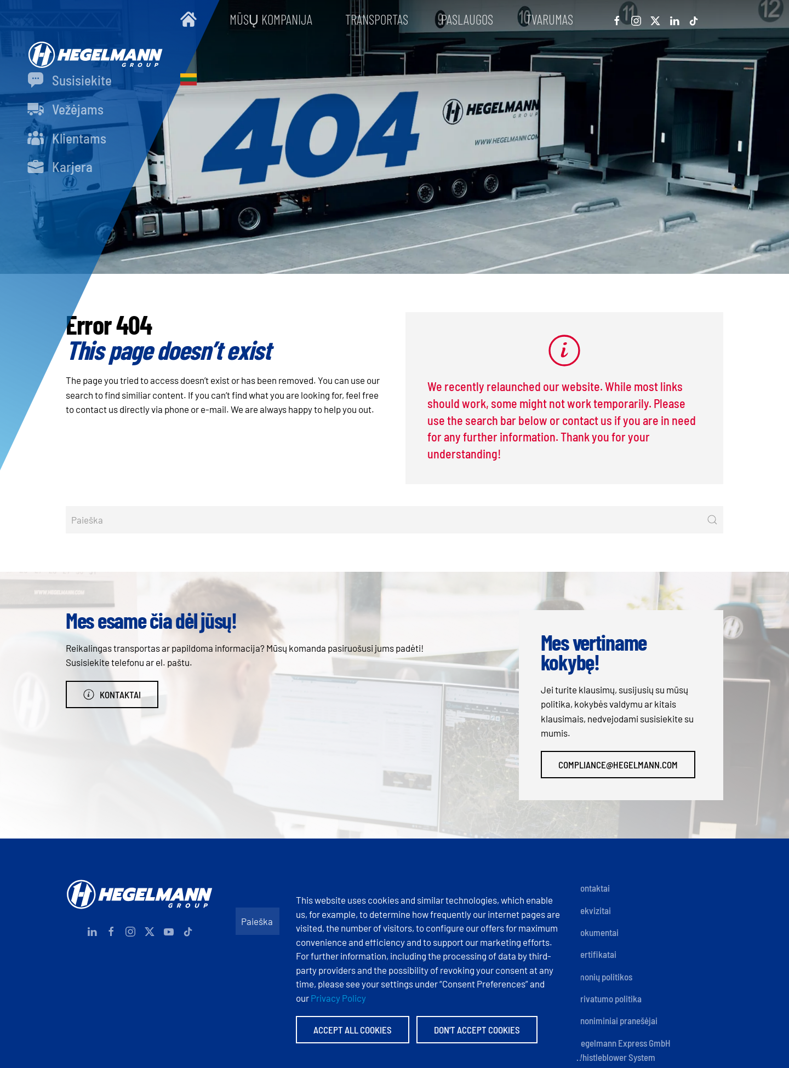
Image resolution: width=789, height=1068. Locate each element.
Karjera (60, 166)
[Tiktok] (693, 19)
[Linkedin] (674, 19)
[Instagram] (636, 19)
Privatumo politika (608, 998)
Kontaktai (112, 694)
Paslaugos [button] (467, 19)
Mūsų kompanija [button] (271, 19)
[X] (655, 19)
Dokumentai (597, 932)
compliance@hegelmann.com (618, 764)
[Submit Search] (712, 519)
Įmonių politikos (603, 976)
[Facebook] (616, 19)
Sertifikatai (595, 954)
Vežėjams (65, 109)
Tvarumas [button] (549, 19)
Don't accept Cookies (477, 1029)
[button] (188, 79)
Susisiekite (69, 80)
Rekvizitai (593, 910)
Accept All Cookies (352, 1029)
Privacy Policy (338, 997)
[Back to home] (93, 49)
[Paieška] (394, 519)
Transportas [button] (376, 19)
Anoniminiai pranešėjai (616, 1020)
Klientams (66, 138)
